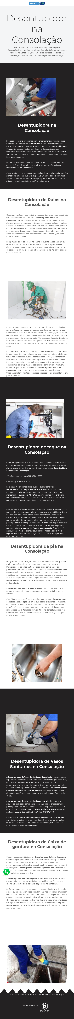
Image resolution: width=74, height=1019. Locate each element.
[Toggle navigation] (5, 3)
